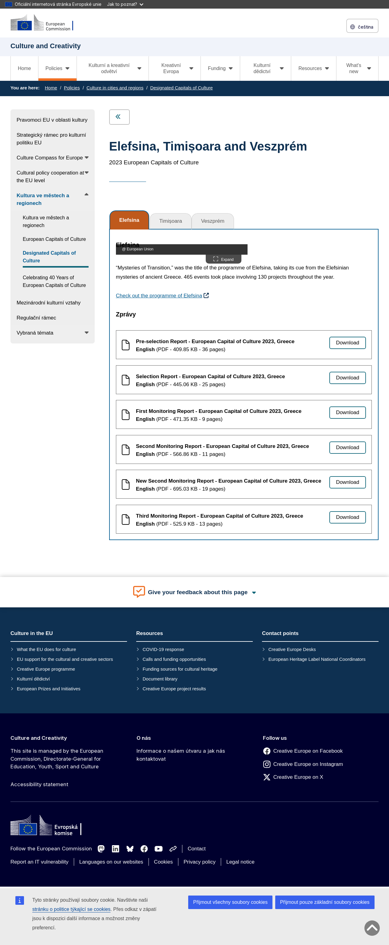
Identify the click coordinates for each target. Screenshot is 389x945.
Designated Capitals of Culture (181, 87)
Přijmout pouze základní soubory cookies (325, 902)
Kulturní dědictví (33, 678)
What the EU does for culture (46, 649)
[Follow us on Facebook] (144, 849)
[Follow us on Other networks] (173, 849)
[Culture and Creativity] (45, 23)
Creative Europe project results (174, 688)
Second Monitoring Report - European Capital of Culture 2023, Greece (222, 446)
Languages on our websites (111, 862)
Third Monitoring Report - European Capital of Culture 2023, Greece (219, 516)
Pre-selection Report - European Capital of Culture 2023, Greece (215, 341)
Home (24, 68)
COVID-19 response (163, 649)
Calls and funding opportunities (174, 659)
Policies (72, 87)
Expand (223, 259)
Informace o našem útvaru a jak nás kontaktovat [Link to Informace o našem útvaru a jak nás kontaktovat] (181, 755)
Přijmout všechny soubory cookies (230, 902)
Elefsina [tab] (129, 220)
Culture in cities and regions (114, 87)
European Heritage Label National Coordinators (317, 659)
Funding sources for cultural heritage (180, 669)
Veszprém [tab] (212, 221)
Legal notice (240, 862)
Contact (197, 849)
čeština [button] (362, 27)
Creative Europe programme (46, 669)
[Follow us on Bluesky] (130, 849)
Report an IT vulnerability (39, 862)
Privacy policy (200, 862)
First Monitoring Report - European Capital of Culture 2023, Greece (218, 411)
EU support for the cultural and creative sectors (65, 659)
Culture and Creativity (38, 738)
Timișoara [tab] (170, 221)
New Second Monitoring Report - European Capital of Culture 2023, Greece (228, 481)
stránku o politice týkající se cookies (71, 909)
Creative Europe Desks (292, 649)
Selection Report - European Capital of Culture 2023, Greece (210, 376)
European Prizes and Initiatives (49, 688)
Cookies (163, 862)
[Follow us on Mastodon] (101, 849)
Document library (160, 678)
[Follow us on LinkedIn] (116, 849)
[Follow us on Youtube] (159, 849)
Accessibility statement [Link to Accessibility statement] (39, 784)
